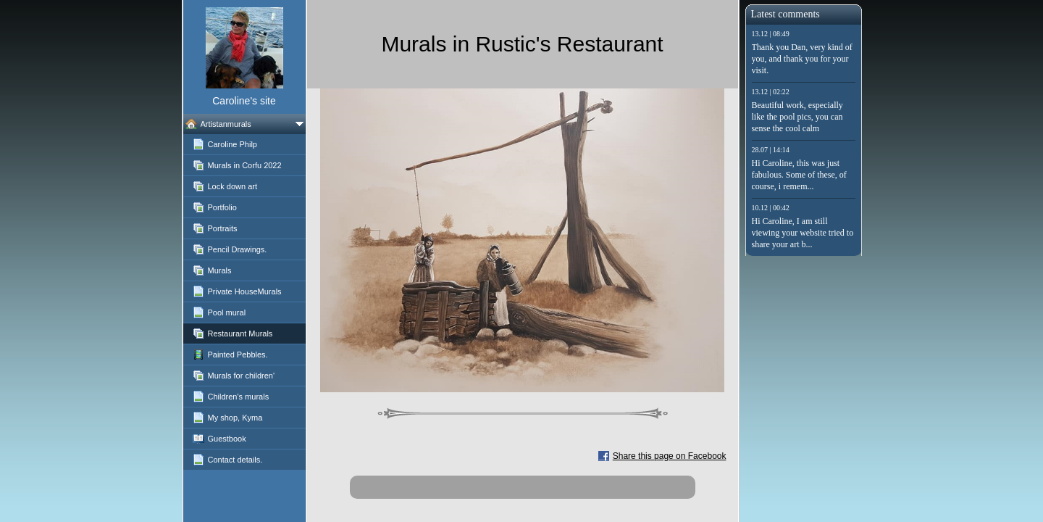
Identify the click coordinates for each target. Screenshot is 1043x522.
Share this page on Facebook (669, 456)
